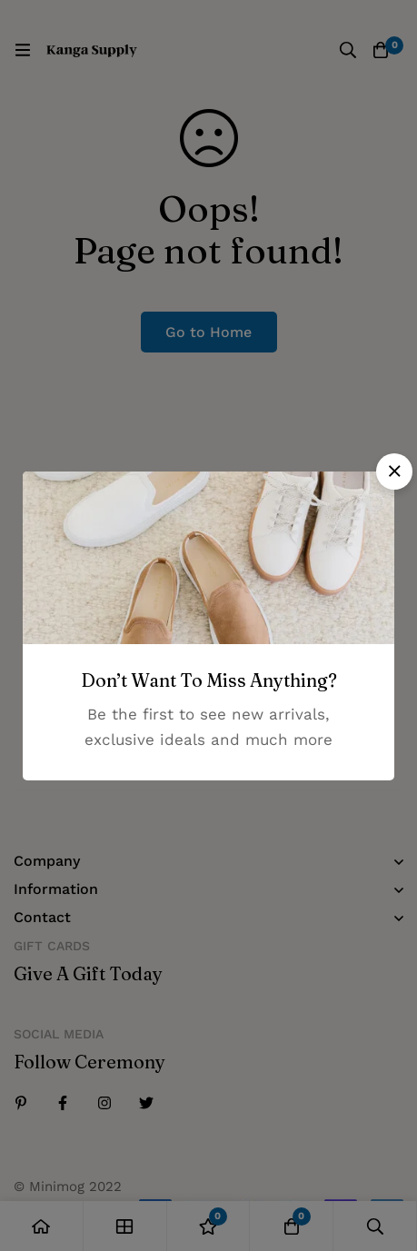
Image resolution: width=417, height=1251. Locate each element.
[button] (394, 471)
